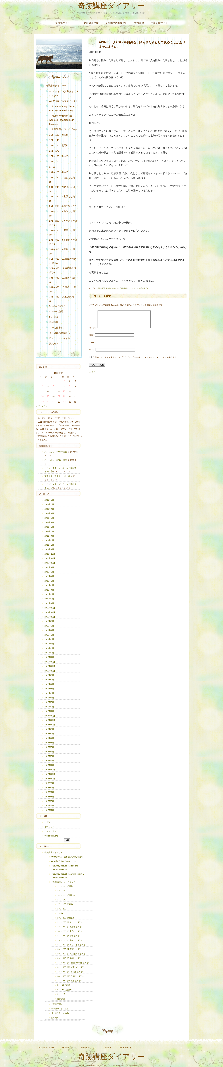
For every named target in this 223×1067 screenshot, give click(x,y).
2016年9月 (49, 783)
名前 (91, 339)
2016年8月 (49, 787)
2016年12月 (49, 769)
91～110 (53, 317)
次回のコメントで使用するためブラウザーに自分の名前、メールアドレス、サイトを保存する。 (135, 361)
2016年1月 (49, 810)
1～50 (52, 166)
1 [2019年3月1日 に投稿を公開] (64, 380)
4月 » (44, 406)
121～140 (54, 140)
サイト (92, 353)
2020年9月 (49, 567)
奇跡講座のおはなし (116, 23)
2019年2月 (49, 653)
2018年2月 (49, 707)
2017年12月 (49, 716)
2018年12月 (49, 662)
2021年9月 (49, 513)
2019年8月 (49, 626)
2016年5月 (49, 801)
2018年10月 (49, 671)
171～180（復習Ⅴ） (59, 156)
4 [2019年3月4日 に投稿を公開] (42, 386)
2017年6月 (49, 743)
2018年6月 (49, 689)
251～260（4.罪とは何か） (63, 206)
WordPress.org (51, 836)
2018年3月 (49, 702)
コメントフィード (52, 831)
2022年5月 (49, 504)
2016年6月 (49, 797)
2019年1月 (49, 657)
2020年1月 (49, 603)
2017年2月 (49, 760)
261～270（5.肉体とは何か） (62, 213)
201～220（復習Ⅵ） (60, 172)
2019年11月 (49, 612)
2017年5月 (49, 747)
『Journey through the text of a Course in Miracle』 (62, 108)
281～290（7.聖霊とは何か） (62, 232)
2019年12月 (49, 608)
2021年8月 (49, 518)
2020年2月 (49, 599)
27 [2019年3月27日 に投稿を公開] (53, 401)
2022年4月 (49, 509)
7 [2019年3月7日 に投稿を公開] (58, 386)
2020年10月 (49, 563)
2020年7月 (49, 576)
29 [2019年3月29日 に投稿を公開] (64, 401)
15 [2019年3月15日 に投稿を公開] (64, 391)
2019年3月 (49, 648)
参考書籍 (139, 23)
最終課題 (53, 322)
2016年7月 (49, 792)
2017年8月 (49, 733)
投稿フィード (50, 827)
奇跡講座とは (91, 23)
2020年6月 (49, 581)
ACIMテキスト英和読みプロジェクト (63, 93)
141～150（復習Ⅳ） (60, 145)
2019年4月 (49, 644)
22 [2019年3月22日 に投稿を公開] (64, 396)
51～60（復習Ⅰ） (57, 306)
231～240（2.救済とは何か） (62, 189)
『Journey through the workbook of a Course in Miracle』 (61, 119)
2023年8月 (49, 500)
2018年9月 (49, 675)
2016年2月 (49, 805)
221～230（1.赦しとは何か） (62, 179)
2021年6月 (49, 527)
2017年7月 (49, 738)
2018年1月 (49, 711)
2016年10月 (49, 778)
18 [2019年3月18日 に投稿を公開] (42, 396)
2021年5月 (49, 531)
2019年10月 (49, 617)
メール (92, 346)
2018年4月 (49, 698)
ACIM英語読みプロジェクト (63, 101)
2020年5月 (49, 585)
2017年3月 (49, 756)
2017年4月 (49, 752)
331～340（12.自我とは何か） (62, 279)
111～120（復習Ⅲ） (59, 134)
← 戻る (92, 376)
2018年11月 (49, 666)
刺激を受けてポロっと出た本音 (58, 476)
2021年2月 (49, 545)
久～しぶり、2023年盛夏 (55, 452)
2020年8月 (49, 572)
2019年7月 (49, 630)
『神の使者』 (56, 327)
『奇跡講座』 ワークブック (128, 288)
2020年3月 (49, 594)
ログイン (48, 822)
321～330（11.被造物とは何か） (62, 270)
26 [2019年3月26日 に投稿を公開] (48, 401)
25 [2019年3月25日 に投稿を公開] (42, 401)
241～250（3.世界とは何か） (108, 288)
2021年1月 (49, 549)
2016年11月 (49, 774)
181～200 (54, 161)
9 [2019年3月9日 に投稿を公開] (69, 386)
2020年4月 (49, 590)
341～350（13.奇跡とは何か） (62, 289)
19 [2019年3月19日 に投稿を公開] (48, 396)
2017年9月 (49, 729)
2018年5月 (49, 693)
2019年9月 (49, 621)
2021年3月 (49, 540)
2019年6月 (49, 635)
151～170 (54, 150)
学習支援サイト (159, 23)
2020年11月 (49, 558)
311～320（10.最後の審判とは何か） (62, 260)
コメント (93, 331)
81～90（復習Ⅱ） (58, 311)
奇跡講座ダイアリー (111, 6)
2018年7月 (49, 684)
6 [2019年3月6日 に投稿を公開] (53, 386)
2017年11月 (49, 720)
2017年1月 (49, 765)
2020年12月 (49, 554)
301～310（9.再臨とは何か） (62, 251)
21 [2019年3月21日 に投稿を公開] (59, 396)
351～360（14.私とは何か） (61, 298)
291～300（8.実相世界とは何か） (63, 241)
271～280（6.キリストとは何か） (63, 222)
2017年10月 (49, 724)
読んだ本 (53, 343)
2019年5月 (49, 639)
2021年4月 (49, 536)
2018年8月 (49, 679)
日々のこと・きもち (59, 338)
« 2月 (38, 406)
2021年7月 (49, 522)
